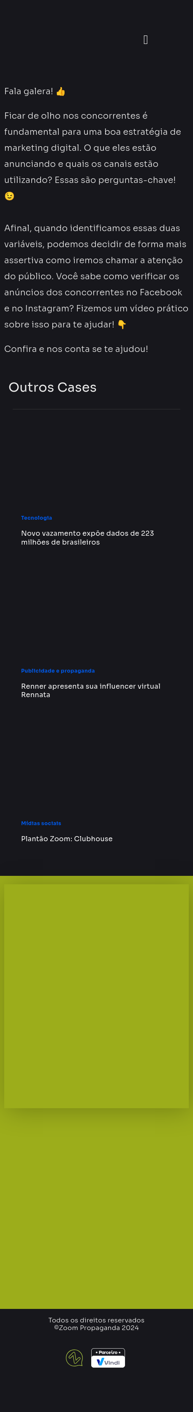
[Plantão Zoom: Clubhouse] (96, 770)
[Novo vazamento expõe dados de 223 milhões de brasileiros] (96, 464)
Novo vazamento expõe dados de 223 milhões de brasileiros (87, 538)
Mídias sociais (41, 823)
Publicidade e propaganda (58, 671)
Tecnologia (36, 518)
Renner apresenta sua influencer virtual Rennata (90, 691)
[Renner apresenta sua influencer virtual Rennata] (96, 617)
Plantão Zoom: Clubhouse (67, 838)
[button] (145, 40)
